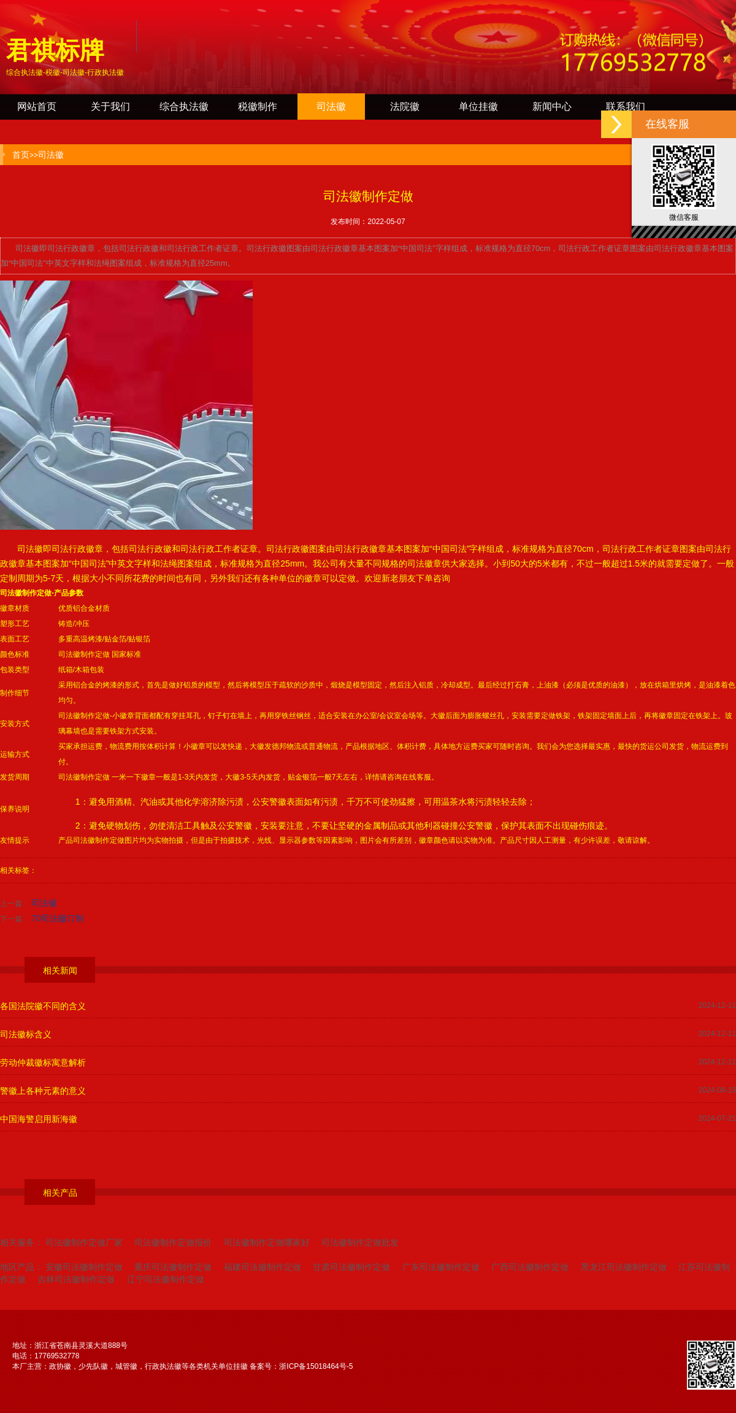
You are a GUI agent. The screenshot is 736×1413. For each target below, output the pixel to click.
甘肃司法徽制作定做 (351, 1267)
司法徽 (331, 106)
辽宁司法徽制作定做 (165, 1279)
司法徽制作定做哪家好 (267, 1242)
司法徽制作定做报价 (173, 1242)
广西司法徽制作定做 (530, 1267)
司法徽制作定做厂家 (84, 1242)
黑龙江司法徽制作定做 (624, 1267)
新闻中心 (552, 106)
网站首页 (36, 106)
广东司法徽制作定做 (441, 1267)
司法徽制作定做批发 (360, 1242)
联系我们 (625, 106)
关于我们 (110, 106)
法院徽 (405, 106)
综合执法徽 (184, 106)
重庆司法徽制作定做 (173, 1267)
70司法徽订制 (57, 918)
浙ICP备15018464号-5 (316, 1366)
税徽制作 (257, 106)
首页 (20, 155)
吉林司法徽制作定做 (76, 1279)
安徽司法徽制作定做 (84, 1267)
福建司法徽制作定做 (262, 1267)
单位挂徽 (478, 106)
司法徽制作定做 (26, 593)
